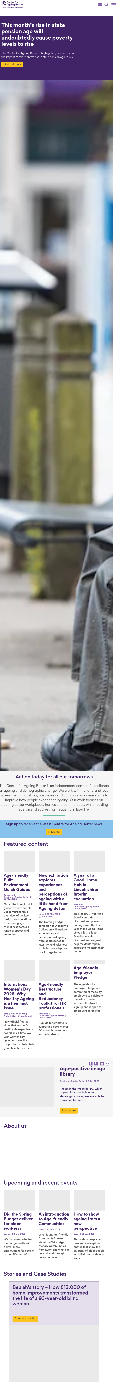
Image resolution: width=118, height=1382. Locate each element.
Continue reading (25, 1307)
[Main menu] (113, 5)
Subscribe (59, 832)
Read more (74, 1102)
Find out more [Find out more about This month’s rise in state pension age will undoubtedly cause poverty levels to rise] (17, 64)
